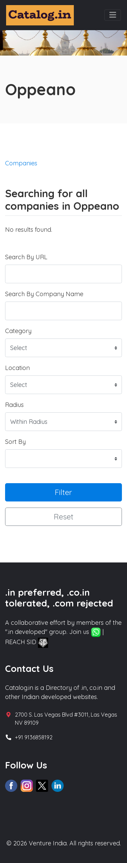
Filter (63, 492)
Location (17, 368)
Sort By (15, 442)
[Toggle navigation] (112, 15)
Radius (14, 405)
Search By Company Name (44, 294)
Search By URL (26, 257)
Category (18, 331)
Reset (63, 516)
